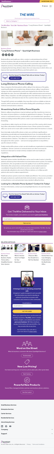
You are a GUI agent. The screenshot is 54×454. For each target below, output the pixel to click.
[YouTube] (10, 426)
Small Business (6, 1)
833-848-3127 (15, 78)
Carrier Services (6, 413)
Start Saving (27, 374)
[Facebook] (6, 426)
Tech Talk (13, 25)
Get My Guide (27, 311)
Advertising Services (7, 422)
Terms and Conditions (38, 444)
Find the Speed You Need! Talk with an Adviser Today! (27, 75)
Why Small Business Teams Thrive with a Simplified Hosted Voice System (6, 260)
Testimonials (27, 355)
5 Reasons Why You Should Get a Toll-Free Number (33, 258)
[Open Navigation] (51, 6)
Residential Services (7, 418)
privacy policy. (33, 331)
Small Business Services (8, 405)
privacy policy (43, 231)
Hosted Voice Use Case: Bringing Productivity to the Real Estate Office (47, 260)
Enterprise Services (7, 409)
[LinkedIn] (2, 426)
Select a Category (11, 21)
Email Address (27, 303)
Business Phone (23, 25)
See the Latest (27, 392)
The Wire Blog (5, 25)
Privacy (29, 444)
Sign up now (27, 223)
